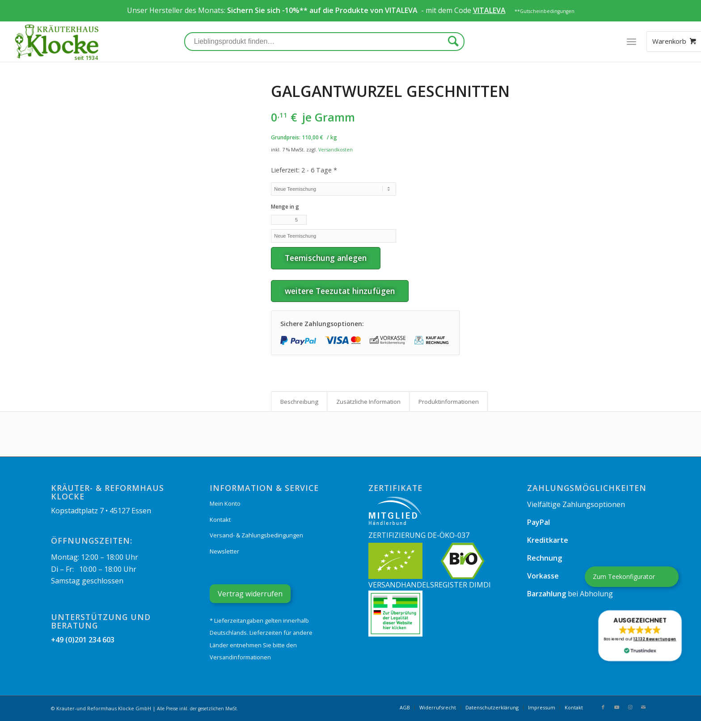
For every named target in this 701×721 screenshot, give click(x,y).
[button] (639, 635)
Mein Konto (225, 503)
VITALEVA (402, 10)
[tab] (299, 401)
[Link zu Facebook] (603, 707)
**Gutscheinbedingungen (544, 11)
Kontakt (220, 520)
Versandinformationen (240, 657)
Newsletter (224, 551)
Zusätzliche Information (368, 402)
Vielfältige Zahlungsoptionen (576, 504)
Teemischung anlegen (326, 257)
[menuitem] (404, 707)
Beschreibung (299, 402)
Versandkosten (335, 149)
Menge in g (285, 206)
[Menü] (631, 41)
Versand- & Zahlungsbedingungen (256, 535)
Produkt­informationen (448, 402)
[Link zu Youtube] (616, 707)
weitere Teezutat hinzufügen (340, 290)
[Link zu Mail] (643, 707)
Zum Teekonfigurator (624, 576)
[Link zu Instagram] (630, 707)
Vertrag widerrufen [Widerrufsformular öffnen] (250, 594)
